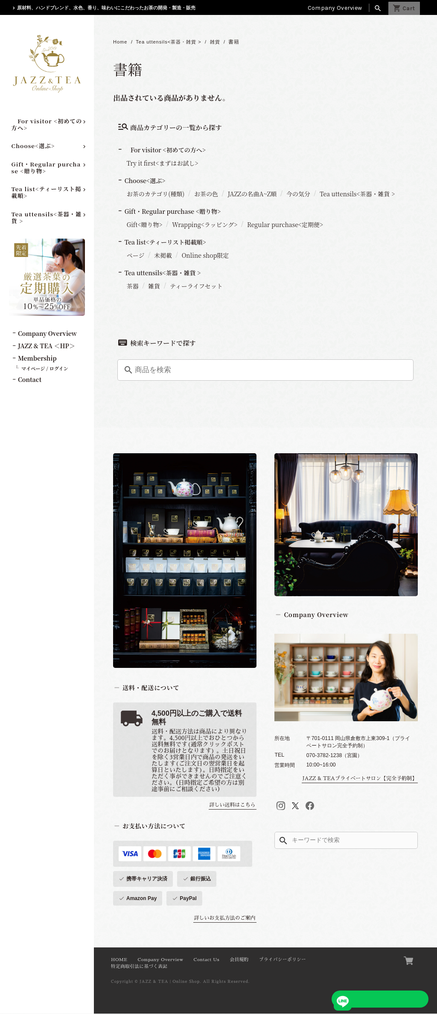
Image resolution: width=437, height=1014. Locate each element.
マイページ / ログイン (44, 368)
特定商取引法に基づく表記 (139, 966)
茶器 (133, 286)
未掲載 (163, 255)
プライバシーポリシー (282, 960)
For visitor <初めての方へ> (47, 124)
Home (120, 42)
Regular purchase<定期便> (285, 225)
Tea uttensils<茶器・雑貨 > (47, 217)
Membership (37, 358)
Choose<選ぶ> (33, 146)
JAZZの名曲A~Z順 (252, 194)
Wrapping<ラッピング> (204, 225)
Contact (29, 379)
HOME (119, 960)
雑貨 (222, 42)
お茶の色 (206, 194)
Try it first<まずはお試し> (162, 163)
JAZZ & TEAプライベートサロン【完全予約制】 (360, 778)
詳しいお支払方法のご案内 (225, 918)
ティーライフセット (196, 286)
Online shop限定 (205, 255)
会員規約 (239, 960)
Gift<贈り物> (145, 225)
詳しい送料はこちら (233, 805)
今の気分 (298, 194)
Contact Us (207, 960)
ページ (136, 255)
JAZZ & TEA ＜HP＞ (46, 345)
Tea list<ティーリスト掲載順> (47, 192)
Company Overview (335, 8)
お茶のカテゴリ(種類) (156, 194)
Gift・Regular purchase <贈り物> (46, 167)
